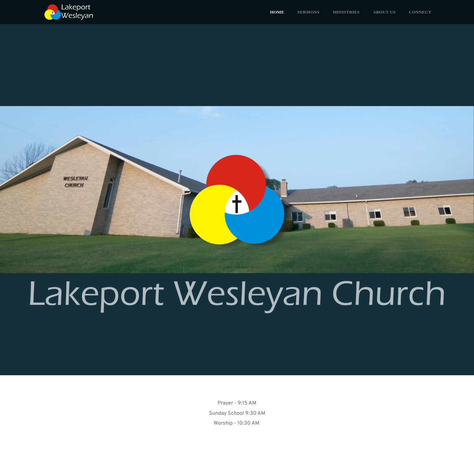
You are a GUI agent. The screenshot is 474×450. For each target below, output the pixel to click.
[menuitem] (277, 12)
